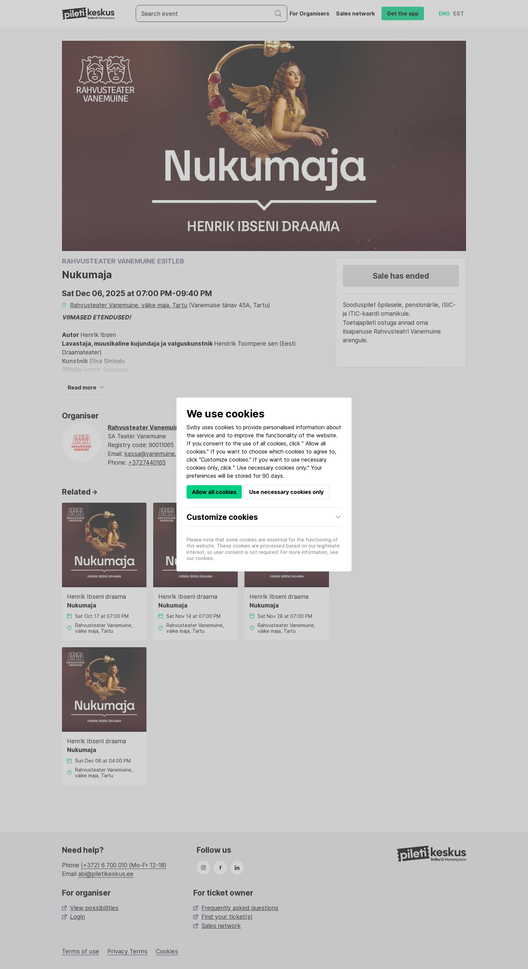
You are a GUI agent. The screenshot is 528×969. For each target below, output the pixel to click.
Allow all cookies (214, 492)
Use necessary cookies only (286, 492)
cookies (224, 427)
